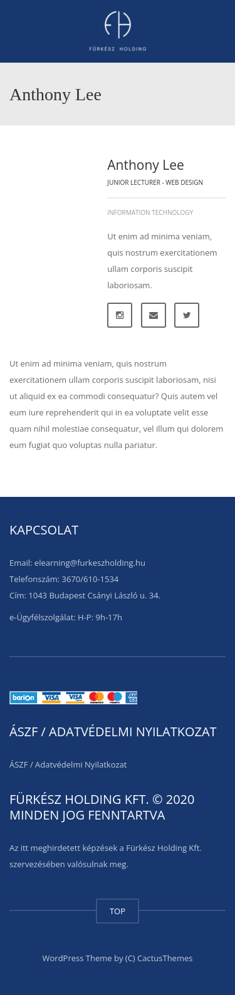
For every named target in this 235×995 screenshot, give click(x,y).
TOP (117, 911)
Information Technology (150, 212)
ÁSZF (18, 764)
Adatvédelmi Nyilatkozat (81, 764)
